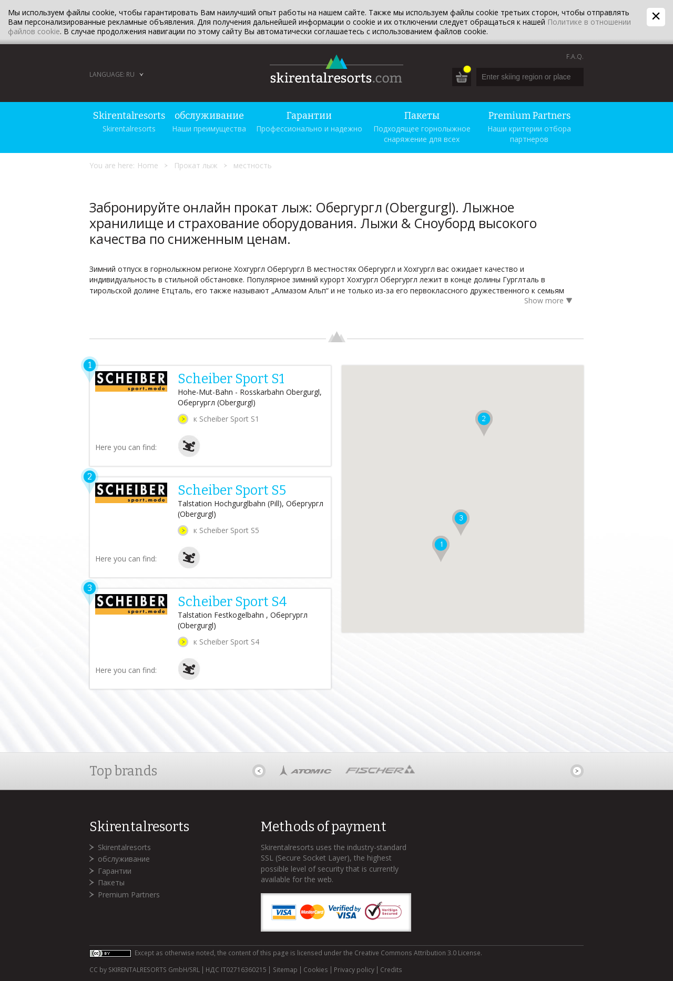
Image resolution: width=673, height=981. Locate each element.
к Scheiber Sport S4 (226, 642)
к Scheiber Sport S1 (226, 419)
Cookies (315, 970)
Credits (391, 970)
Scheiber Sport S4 (232, 602)
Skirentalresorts (124, 847)
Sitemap (285, 970)
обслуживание (124, 859)
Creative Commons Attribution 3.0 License (417, 952)
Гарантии (114, 871)
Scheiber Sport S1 (231, 379)
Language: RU (112, 74)
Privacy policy (354, 970)
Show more (550, 301)
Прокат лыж (196, 165)
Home (147, 165)
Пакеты (111, 882)
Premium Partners (129, 895)
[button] (441, 549)
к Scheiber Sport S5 (226, 530)
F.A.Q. (575, 56)
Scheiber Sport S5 (232, 490)
